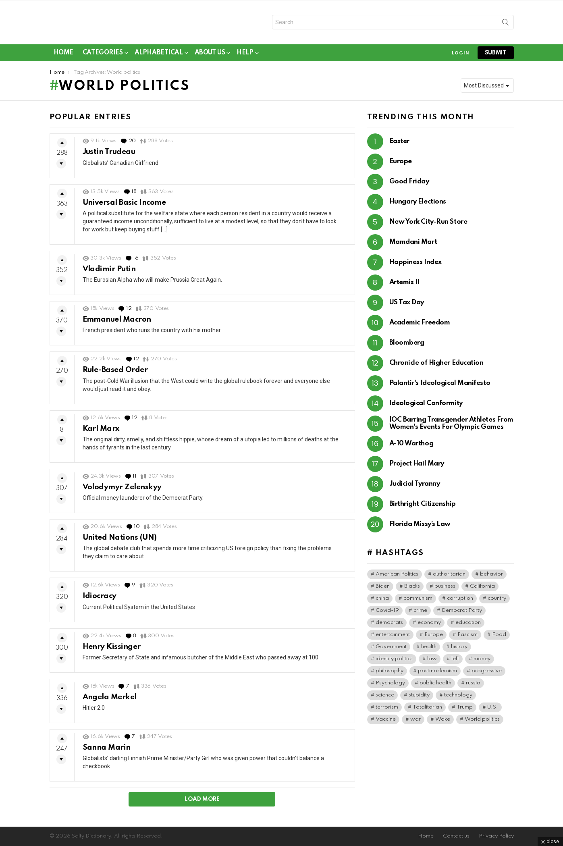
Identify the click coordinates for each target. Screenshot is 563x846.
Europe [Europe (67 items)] (433, 637)
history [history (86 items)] (459, 649)
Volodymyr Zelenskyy (122, 490)
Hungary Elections (417, 205)
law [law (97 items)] (432, 661)
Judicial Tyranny (414, 487)
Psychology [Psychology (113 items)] (390, 685)
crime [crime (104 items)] (420, 613)
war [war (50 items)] (415, 722)
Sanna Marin (107, 750)
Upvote (62, 146)
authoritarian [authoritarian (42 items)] (449, 577)
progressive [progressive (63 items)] (487, 673)
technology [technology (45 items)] (458, 697)
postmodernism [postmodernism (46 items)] (437, 673)
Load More (202, 802)
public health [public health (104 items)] (435, 685)
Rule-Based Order (115, 373)
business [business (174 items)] (444, 589)
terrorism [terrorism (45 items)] (387, 710)
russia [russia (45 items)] (473, 685)
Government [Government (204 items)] (391, 649)
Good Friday (409, 184)
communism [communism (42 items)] (417, 601)
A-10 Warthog (411, 446)
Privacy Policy (496, 836)
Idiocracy (99, 599)
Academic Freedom (419, 325)
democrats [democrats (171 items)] (389, 625)
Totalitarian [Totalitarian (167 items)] (427, 710)
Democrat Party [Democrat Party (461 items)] (462, 613)
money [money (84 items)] (482, 661)
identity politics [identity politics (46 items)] (394, 661)
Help (245, 57)
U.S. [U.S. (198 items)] (492, 710)
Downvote (61, 167)
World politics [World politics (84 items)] (482, 722)
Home (63, 55)
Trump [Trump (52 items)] (465, 710)
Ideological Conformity (426, 406)
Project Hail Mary (416, 467)
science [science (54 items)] (385, 697)
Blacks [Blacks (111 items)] (412, 589)
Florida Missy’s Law (420, 527)
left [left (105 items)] (455, 661)
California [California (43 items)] (482, 589)
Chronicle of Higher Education (436, 366)
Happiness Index (415, 265)
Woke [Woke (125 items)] (442, 722)
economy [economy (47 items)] (429, 625)
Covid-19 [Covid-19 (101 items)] (387, 613)
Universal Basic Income (124, 205)
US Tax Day (406, 305)
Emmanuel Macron (117, 322)
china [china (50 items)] (382, 601)
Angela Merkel (110, 700)
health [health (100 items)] (428, 649)
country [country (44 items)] (497, 601)
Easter (399, 144)
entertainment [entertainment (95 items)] (393, 637)
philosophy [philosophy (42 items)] (389, 673)
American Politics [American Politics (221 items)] (397, 577)
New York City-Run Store (428, 225)
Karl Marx (101, 431)
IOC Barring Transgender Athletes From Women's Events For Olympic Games (451, 427)
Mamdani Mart (413, 245)
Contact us (456, 836)
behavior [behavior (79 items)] (491, 577)
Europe (400, 164)
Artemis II (404, 285)
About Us (210, 57)
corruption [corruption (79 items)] (460, 601)
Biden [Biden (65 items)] (383, 589)
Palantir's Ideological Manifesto (439, 386)
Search (505, 25)
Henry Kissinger (112, 649)
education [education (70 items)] (468, 625)
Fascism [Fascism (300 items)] (467, 637)
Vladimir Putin (109, 272)
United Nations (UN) (120, 540)
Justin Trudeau (109, 155)
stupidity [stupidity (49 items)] (419, 697)
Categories (103, 57)
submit (496, 55)
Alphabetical (159, 57)
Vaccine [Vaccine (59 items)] (386, 722)
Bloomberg (406, 346)
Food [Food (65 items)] (499, 637)
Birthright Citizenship (422, 507)
